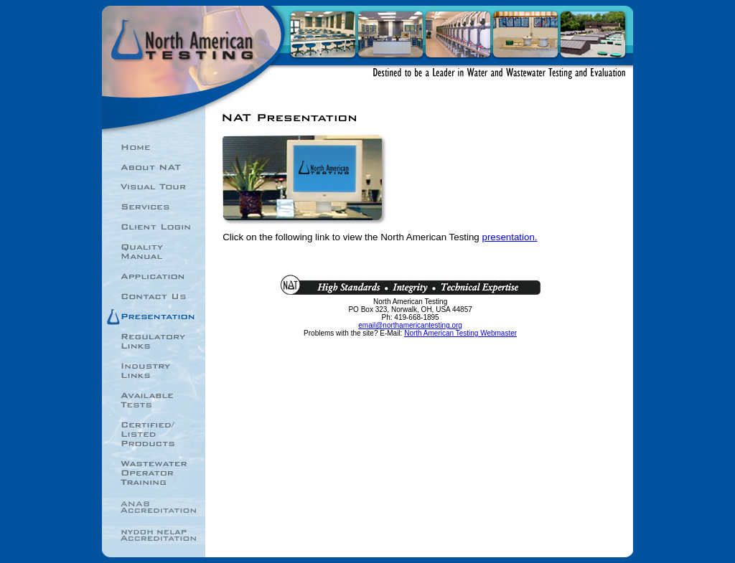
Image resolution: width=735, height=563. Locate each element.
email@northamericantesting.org (410, 325)
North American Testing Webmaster (460, 333)
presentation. (509, 237)
